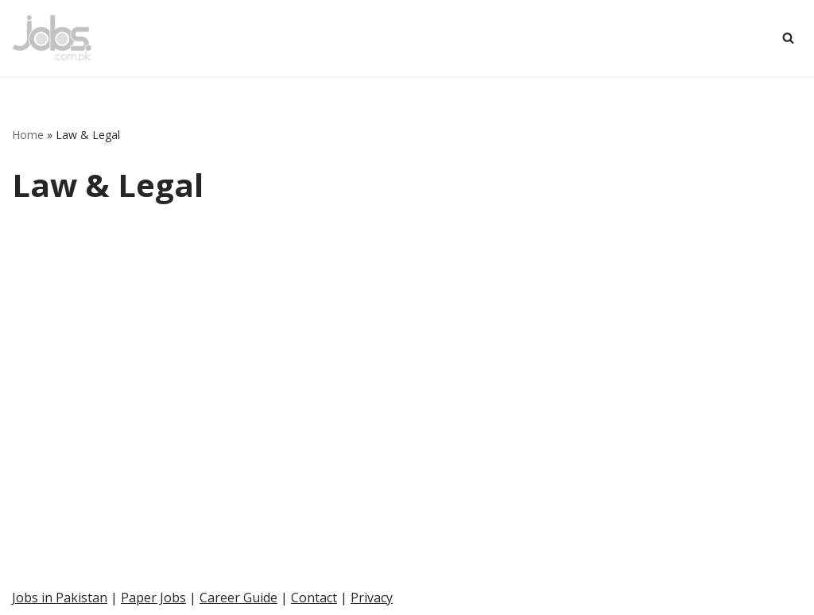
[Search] (788, 38)
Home (28, 134)
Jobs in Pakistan (59, 597)
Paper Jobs (153, 597)
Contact (314, 597)
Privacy (372, 597)
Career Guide (238, 597)
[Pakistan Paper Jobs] (51, 38)
